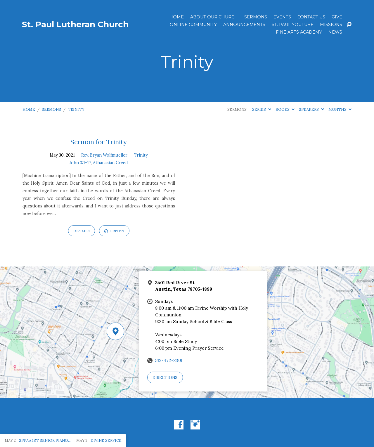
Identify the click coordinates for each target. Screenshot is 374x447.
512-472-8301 (168, 360)
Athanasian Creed (110, 162)
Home (176, 17)
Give (337, 17)
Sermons (255, 17)
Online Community (193, 24)
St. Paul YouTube (293, 24)
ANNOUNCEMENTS (244, 24)
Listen (114, 231)
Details (81, 231)
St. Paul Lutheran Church (75, 24)
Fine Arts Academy (299, 32)
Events (282, 17)
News (335, 32)
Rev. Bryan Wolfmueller (104, 155)
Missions (331, 24)
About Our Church (214, 17)
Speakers (311, 109)
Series (261, 109)
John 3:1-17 (80, 162)
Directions (165, 377)
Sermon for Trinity (98, 142)
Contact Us (311, 17)
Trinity (76, 109)
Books (285, 109)
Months (340, 109)
